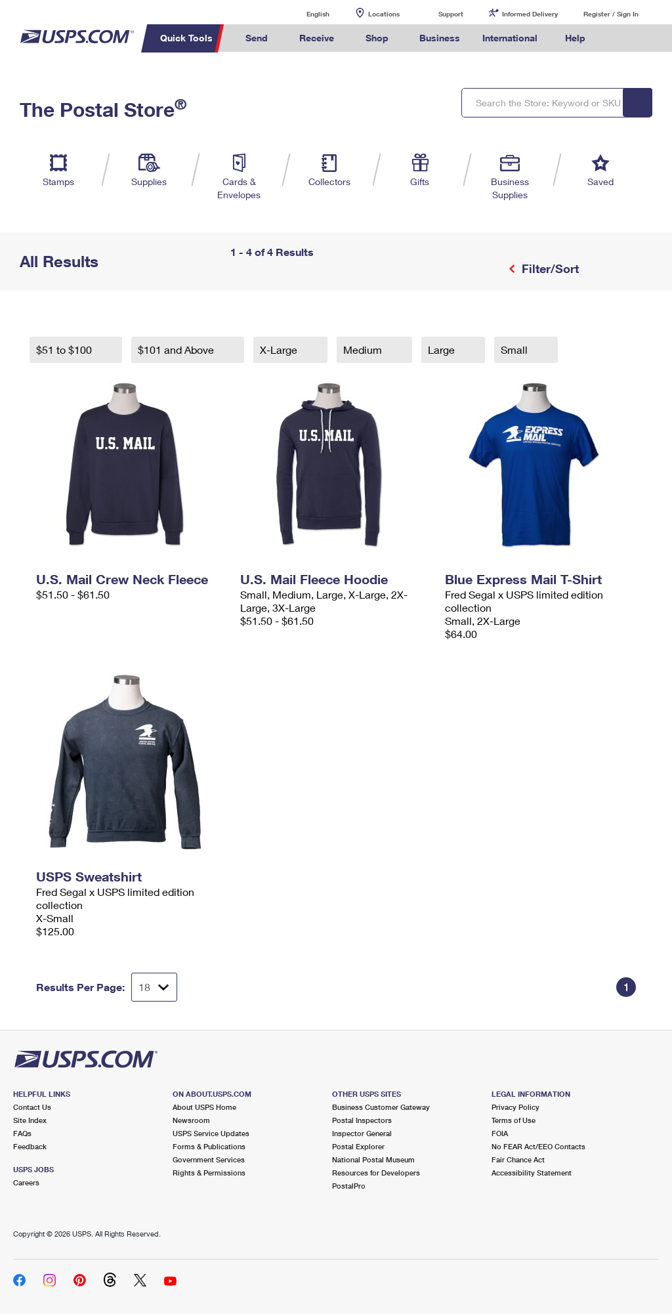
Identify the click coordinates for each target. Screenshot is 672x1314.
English (304, 13)
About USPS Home (204, 1107)
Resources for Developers (376, 1172)
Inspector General (362, 1133)
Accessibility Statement (532, 1172)
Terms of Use (514, 1120)
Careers (26, 1182)
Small (515, 349)
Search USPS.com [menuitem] (618, 38)
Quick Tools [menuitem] (186, 37)
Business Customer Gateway (381, 1107)
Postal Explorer (358, 1146)
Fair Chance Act (518, 1159)
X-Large (280, 349)
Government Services (209, 1159)
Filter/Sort (548, 268)
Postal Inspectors (362, 1120)
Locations (384, 14)
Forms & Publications (209, 1146)
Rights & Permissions (209, 1172)
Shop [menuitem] (377, 37)
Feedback (30, 1146)
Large (442, 349)
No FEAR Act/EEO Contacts (538, 1146)
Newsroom (191, 1120)
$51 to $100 (65, 349)
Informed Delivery (530, 14)
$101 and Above (177, 349)
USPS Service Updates (211, 1133)
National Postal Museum (373, 1159)
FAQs (22, 1133)
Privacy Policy (515, 1107)
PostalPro (349, 1185)
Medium (364, 349)
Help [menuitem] (575, 37)
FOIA (500, 1133)
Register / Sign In (611, 14)
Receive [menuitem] (316, 37)
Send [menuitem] (256, 37)
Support (450, 14)
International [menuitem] (509, 37)
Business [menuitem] (439, 37)
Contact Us (32, 1107)
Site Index (30, 1120)
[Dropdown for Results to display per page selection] (154, 987)
